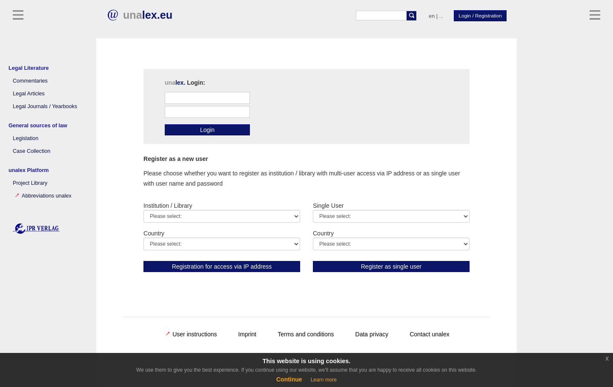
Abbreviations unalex (43, 196)
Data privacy (372, 334)
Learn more (324, 380)
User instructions (191, 334)
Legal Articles (29, 94)
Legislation (25, 138)
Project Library (30, 183)
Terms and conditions (306, 334)
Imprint (247, 334)
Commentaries (30, 81)
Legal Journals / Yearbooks (45, 106)
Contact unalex (429, 334)
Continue (289, 379)
